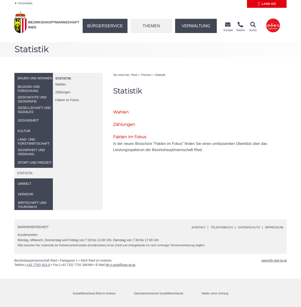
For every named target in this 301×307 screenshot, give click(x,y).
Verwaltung (196, 26)
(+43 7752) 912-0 (38, 265)
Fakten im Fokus (67, 100)
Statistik (63, 78)
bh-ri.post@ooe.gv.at (120, 265)
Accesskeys (24, 3)
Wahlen (60, 84)
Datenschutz (247, 227)
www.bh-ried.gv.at (274, 260)
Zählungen (62, 92)
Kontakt (194, 227)
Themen (151, 26)
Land (267, 4)
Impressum (273, 227)
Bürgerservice (105, 26)
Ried (134, 75)
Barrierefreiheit (33, 227)
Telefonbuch (218, 227)
